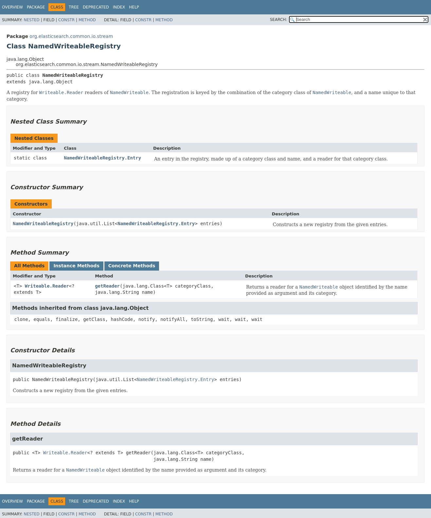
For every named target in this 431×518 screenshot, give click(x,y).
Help (134, 7)
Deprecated (96, 7)
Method (87, 20)
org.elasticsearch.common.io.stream (71, 36)
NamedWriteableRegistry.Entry (102, 157)
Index (119, 7)
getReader (107, 286)
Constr (66, 20)
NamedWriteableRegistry (43, 223)
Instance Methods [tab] (76, 265)
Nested (31, 20)
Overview (12, 7)
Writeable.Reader (47, 286)
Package (36, 7)
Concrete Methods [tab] (131, 265)
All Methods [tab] (29, 265)
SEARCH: (278, 19)
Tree (74, 7)
